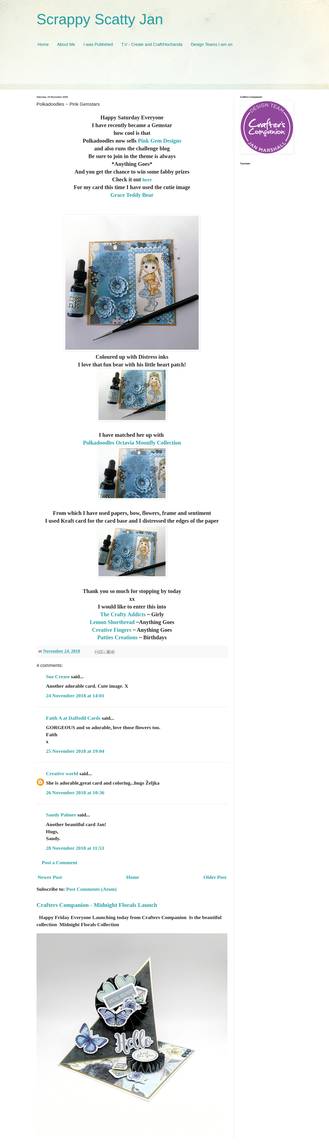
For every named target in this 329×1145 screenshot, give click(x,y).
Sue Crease (58, 676)
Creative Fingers (111, 630)
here (147, 179)
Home (43, 44)
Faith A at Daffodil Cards (73, 718)
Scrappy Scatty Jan (100, 19)
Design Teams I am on (211, 44)
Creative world (62, 773)
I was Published (98, 44)
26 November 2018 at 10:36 (75, 792)
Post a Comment (59, 862)
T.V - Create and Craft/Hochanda (151, 44)
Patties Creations (118, 637)
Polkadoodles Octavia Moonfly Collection (132, 443)
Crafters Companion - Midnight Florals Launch (97, 905)
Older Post (214, 877)
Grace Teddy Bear (131, 195)
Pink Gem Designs (159, 141)
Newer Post (50, 877)
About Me (66, 44)
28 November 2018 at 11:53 (75, 848)
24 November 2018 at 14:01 (75, 695)
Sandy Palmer (61, 814)
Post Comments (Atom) (91, 889)
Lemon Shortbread (112, 622)
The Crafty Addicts (123, 614)
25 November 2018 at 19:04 (75, 751)
